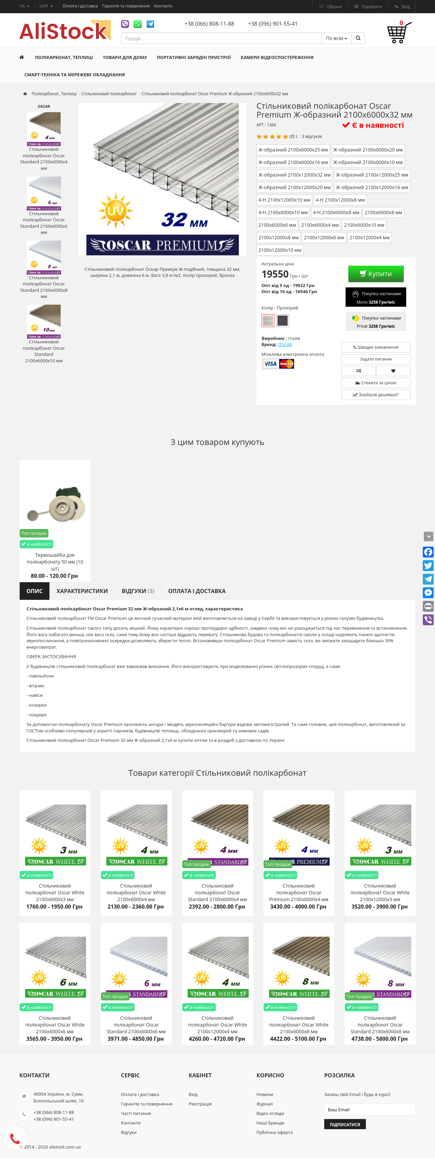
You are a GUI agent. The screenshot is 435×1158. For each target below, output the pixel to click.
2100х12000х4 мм (370, 237)
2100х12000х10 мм (280, 250)
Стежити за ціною (375, 383)
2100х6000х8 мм (383, 212)
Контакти (163, 6)
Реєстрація (200, 1104)
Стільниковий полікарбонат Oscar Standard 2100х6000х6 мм (43, 206)
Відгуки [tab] (138, 591)
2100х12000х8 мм (278, 237)
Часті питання (136, 1113)
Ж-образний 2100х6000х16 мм (293, 162)
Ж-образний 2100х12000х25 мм (372, 174)
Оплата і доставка (81, 6)
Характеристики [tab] (82, 591)
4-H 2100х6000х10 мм (283, 212)
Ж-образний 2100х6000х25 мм (293, 149)
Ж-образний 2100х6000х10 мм (368, 162)
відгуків (314, 136)
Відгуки (129, 1132)
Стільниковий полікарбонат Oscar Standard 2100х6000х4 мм (43, 141)
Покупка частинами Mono (376, 297)
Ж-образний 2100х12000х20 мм (294, 187)
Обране (334, 6)
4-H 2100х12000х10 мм (284, 200)
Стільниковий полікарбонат (251, 772)
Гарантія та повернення (126, 6)
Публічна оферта (274, 1132)
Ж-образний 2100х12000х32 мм (294, 174)
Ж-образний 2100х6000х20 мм (368, 149)
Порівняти (371, 6)
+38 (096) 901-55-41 (273, 23)
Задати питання (376, 359)
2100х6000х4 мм (320, 225)
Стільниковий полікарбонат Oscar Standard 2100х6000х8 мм (43, 270)
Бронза (282, 321)
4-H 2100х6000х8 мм (336, 212)
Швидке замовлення (375, 347)
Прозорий (268, 321)
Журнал (264, 1104)
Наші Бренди (270, 1123)
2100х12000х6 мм (324, 237)
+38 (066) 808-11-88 (209, 23)
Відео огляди (270, 1113)
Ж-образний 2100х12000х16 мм (372, 187)
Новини (264, 1094)
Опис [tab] (34, 591)
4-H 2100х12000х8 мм (340, 200)
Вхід (405, 6)
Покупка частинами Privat (376, 321)
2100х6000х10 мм (364, 225)
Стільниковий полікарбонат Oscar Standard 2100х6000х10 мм (44, 334)
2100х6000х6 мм (277, 225)
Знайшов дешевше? (375, 395)
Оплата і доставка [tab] (197, 591)
